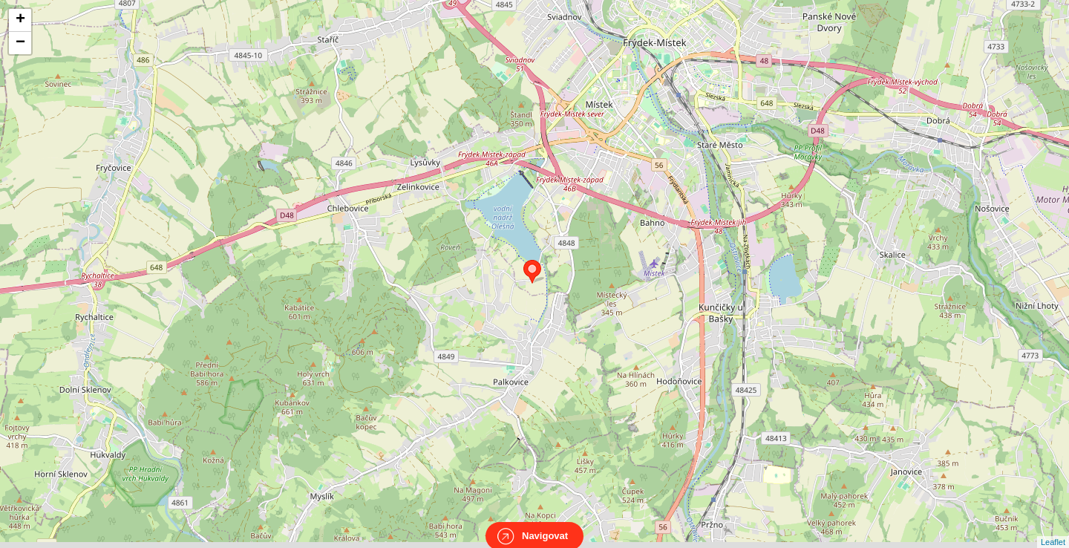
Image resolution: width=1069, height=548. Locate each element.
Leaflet (1053, 528)
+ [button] (20, 20)
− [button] (20, 43)
